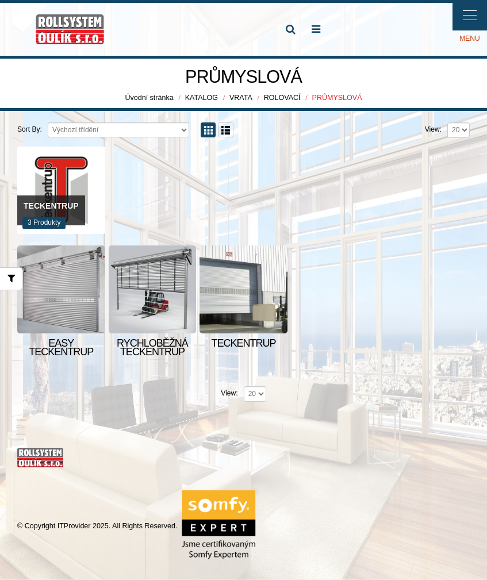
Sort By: (29, 130)
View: (433, 130)
